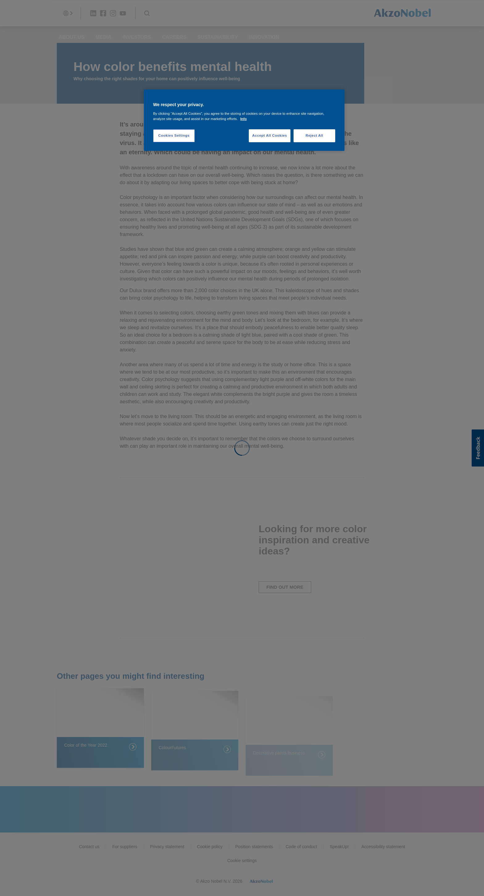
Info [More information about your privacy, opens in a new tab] (243, 119)
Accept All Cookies (269, 135)
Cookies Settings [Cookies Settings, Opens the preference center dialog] (174, 135)
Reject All (314, 135)
